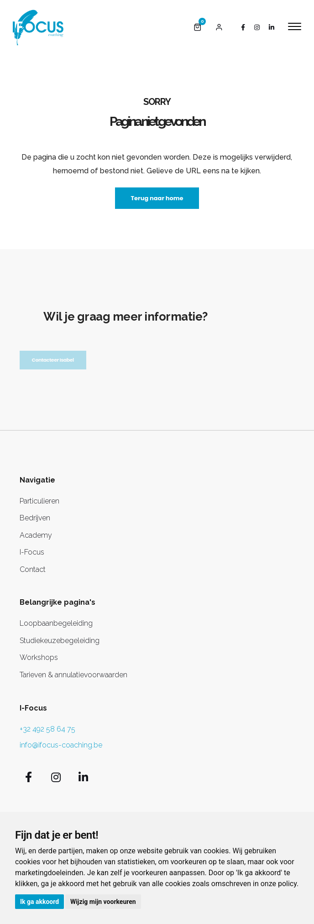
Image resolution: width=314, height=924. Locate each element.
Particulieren (39, 501)
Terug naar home (157, 198)
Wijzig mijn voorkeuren (103, 901)
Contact (33, 569)
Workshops (39, 657)
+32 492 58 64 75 (47, 729)
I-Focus (32, 552)
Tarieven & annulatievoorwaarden (73, 674)
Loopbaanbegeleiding (56, 623)
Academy (36, 535)
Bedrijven (35, 518)
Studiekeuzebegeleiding (59, 640)
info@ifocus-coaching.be (61, 745)
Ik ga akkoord (39, 901)
